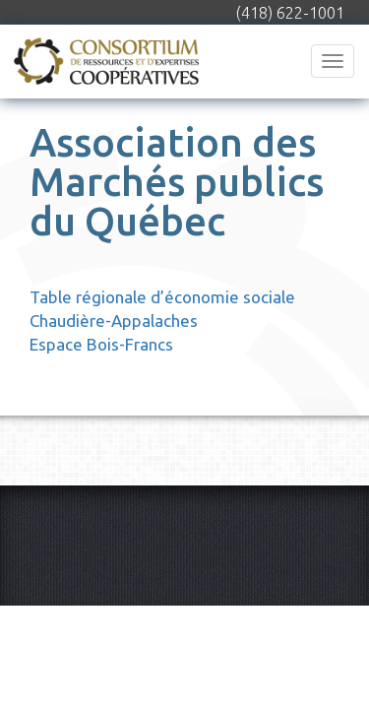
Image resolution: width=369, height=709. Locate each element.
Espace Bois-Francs (101, 344)
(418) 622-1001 (290, 13)
